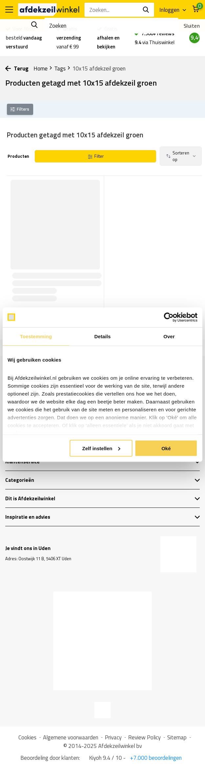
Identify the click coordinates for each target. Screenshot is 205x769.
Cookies (27, 737)
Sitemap (177, 737)
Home (43, 68)
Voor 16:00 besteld (24, 37)
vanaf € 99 (69, 37)
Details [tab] (102, 336)
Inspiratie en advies (102, 517)
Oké (166, 448)
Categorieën (102, 480)
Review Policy (144, 737)
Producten (18, 156)
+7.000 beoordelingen (155, 758)
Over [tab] (169, 336)
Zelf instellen (101, 448)
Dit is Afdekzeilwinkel (102, 498)
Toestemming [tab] (36, 336)
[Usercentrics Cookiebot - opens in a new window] (168, 317)
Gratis (108, 37)
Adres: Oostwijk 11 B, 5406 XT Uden (38, 558)
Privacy (113, 737)
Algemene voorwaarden (70, 737)
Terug (17, 68)
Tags (62, 68)
